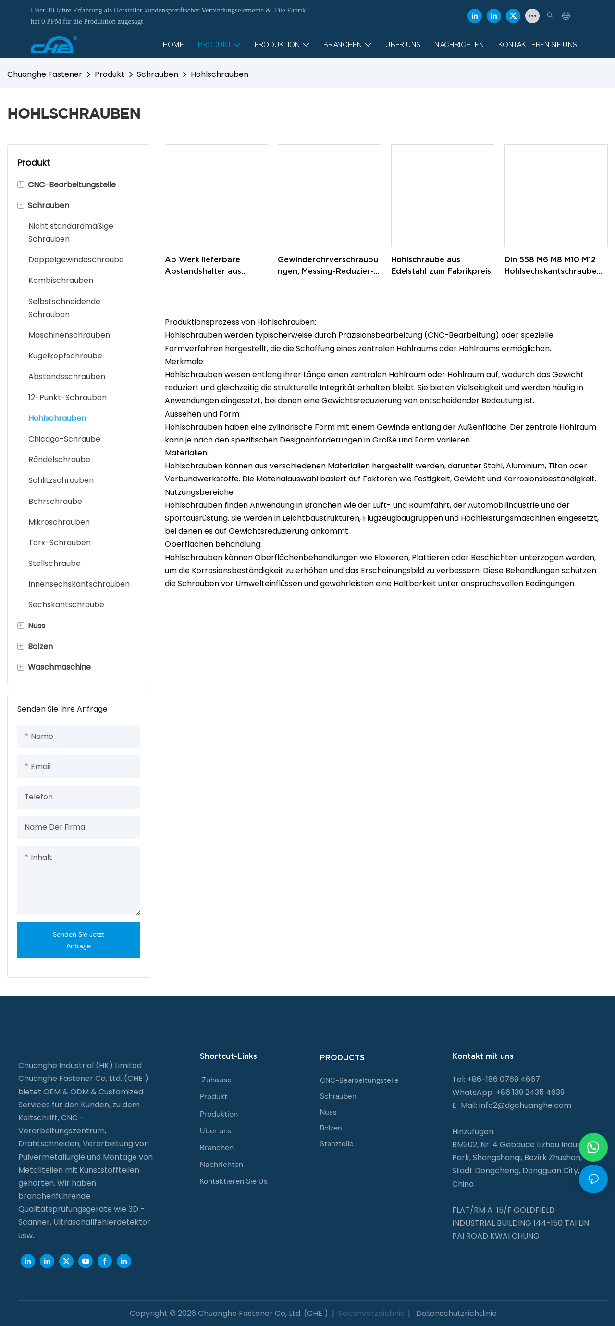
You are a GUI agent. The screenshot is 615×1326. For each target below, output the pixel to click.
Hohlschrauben (219, 74)
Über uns (216, 1131)
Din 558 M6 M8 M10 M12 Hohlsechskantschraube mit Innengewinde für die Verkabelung (553, 266)
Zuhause (217, 1080)
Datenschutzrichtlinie (455, 1313)
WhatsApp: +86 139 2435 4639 (508, 1092)
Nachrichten (221, 1164)
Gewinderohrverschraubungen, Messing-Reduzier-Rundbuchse (328, 266)
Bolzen (331, 1128)
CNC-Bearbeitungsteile (359, 1080)
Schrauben (157, 74)
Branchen (217, 1147)
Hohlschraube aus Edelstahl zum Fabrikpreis (441, 265)
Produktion (219, 1114)
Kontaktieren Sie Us (234, 1181)
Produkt (109, 74)
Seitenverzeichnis (371, 1313)
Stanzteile (337, 1144)
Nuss (328, 1112)
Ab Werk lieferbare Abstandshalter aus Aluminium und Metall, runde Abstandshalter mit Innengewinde (215, 266)
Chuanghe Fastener (44, 74)
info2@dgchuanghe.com (525, 1105)
